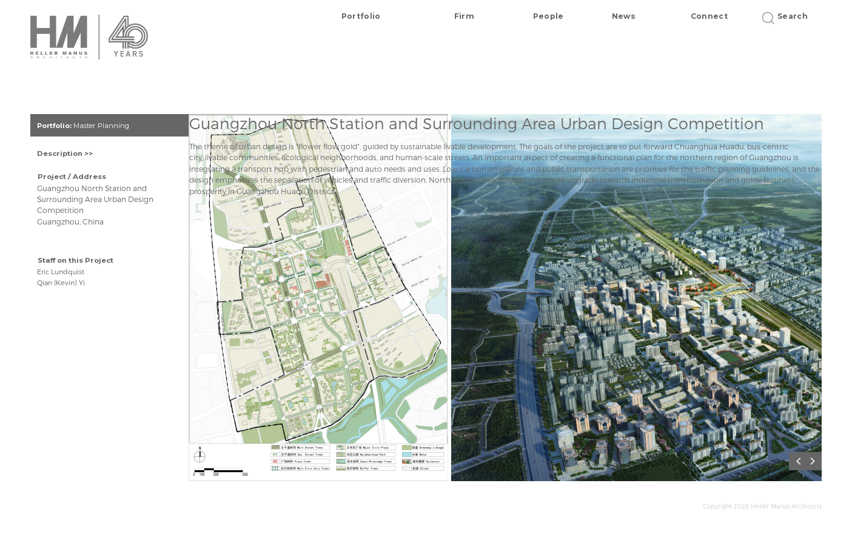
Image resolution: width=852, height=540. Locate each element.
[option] (320, 302)
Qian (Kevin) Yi (61, 282)
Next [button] (815, 461)
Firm (464, 16)
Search (789, 16)
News (624, 16)
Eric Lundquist (60, 271)
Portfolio (361, 16)
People (548, 16)
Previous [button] (800, 461)
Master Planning (101, 125)
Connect (709, 16)
